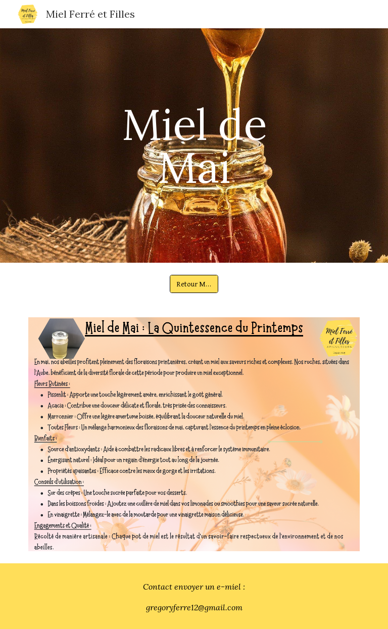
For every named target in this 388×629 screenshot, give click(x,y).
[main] (194, 146)
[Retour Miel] (193, 284)
